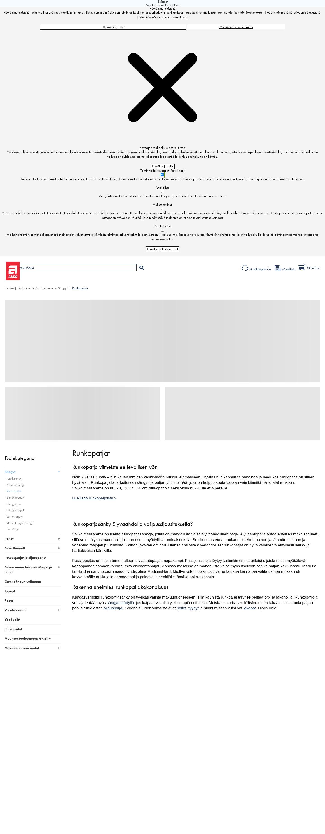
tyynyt (193, 608)
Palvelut (99, 279)
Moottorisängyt (16, 485)
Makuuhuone (44, 288)
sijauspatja (113, 608)
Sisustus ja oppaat (125, 279)
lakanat (249, 608)
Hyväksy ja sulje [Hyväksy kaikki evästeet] (113, 27)
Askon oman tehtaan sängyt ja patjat (28, 569)
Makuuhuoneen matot (22, 648)
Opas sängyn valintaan (23, 581)
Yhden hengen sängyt (20, 523)
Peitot (9, 600)
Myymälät (76, 279)
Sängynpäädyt (15, 497)
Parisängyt (13, 529)
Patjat (9, 539)
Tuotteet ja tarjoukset (42, 279)
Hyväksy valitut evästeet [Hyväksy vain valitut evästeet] (162, 249)
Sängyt (62, 288)
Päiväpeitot (13, 629)
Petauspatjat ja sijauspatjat (25, 558)
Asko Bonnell (15, 548)
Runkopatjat (80, 288)
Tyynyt (10, 591)
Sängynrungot (15, 510)
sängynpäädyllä (120, 602)
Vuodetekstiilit (15, 610)
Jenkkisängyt (14, 478)
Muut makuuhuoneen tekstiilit (27, 638)
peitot (181, 608)
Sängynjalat (14, 504)
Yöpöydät (12, 619)
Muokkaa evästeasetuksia (236, 27)
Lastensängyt (14, 516)
